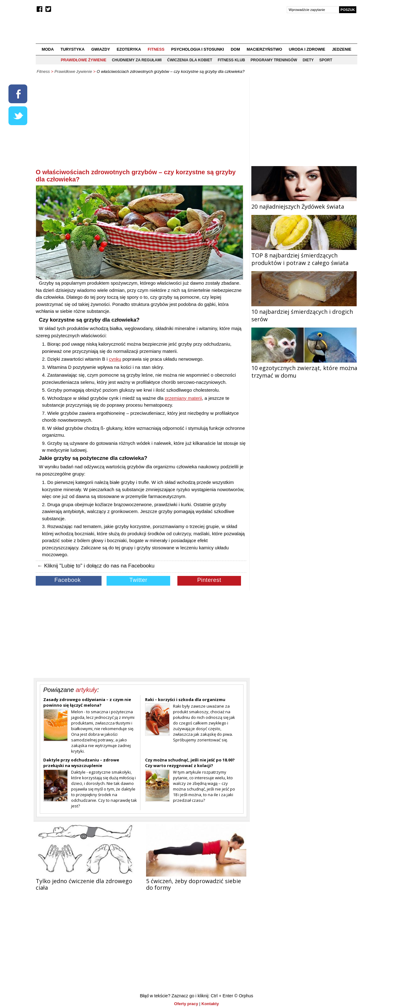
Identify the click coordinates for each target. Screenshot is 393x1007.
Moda (48, 49)
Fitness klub (231, 60)
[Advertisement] (141, 124)
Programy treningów (274, 60)
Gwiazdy (100, 49)
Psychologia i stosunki (197, 49)
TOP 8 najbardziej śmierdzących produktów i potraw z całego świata (304, 255)
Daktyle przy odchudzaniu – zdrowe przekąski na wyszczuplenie (81, 762)
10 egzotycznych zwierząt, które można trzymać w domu (304, 368)
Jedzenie (341, 49)
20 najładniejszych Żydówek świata (304, 202)
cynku (115, 359)
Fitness (156, 49)
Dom (235, 49)
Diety (308, 60)
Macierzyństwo (264, 49)
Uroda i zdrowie (307, 49)
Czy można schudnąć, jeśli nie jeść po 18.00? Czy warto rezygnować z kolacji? (190, 762)
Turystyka (72, 49)
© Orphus (243, 995)
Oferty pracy (186, 1003)
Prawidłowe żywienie (83, 60)
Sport (325, 60)
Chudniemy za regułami (137, 60)
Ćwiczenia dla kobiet (189, 60)
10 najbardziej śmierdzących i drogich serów (304, 311)
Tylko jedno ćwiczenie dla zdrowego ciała (84, 884)
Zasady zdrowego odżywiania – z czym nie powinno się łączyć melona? (87, 702)
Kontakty (210, 1003)
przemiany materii (183, 398)
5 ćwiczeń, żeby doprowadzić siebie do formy (193, 884)
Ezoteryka (129, 49)
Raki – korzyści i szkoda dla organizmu (185, 699)
